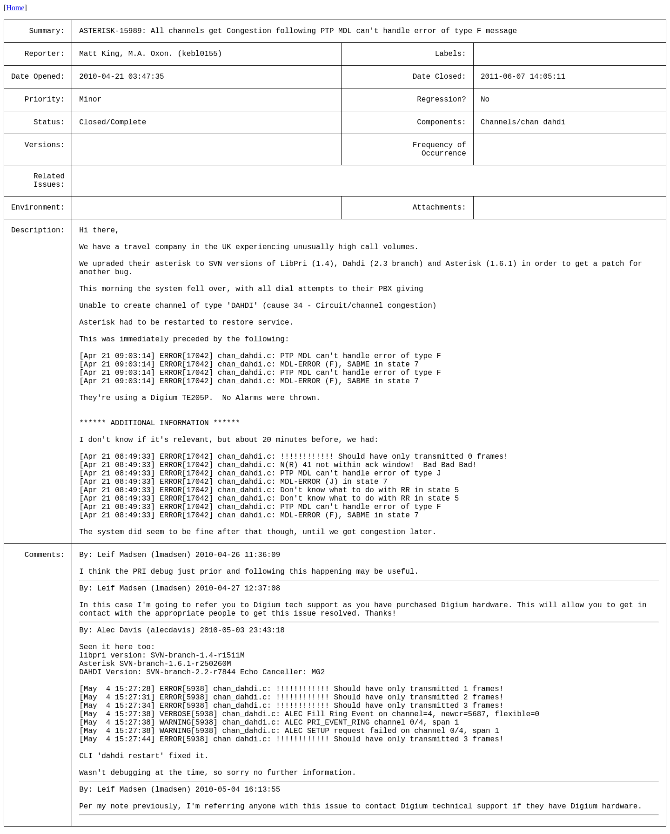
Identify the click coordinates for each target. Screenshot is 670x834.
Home (15, 8)
